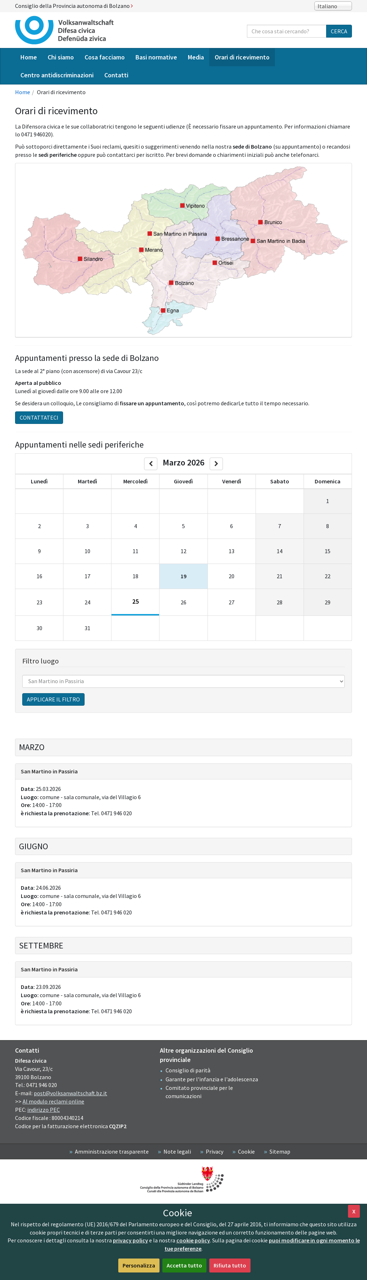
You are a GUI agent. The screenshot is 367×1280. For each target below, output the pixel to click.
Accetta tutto (184, 1265)
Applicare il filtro (53, 699)
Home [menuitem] (28, 57)
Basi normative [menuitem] (156, 57)
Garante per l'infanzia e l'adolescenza (212, 1079)
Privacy (214, 1151)
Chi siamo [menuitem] (61, 57)
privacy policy (130, 1240)
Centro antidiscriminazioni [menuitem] (57, 75)
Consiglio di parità (188, 1070)
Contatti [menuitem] (116, 75)
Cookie (246, 1151)
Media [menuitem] (196, 57)
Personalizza (139, 1265)
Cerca (339, 31)
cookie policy (193, 1240)
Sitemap (280, 1151)
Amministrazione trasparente (112, 1151)
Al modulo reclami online (53, 1101)
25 (135, 601)
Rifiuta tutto (230, 1265)
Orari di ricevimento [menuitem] (242, 57)
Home (22, 92)
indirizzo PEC (43, 1109)
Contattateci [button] (39, 417)
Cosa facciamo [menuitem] (105, 57)
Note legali (177, 1151)
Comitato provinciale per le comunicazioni (199, 1092)
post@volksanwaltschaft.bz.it (70, 1093)
